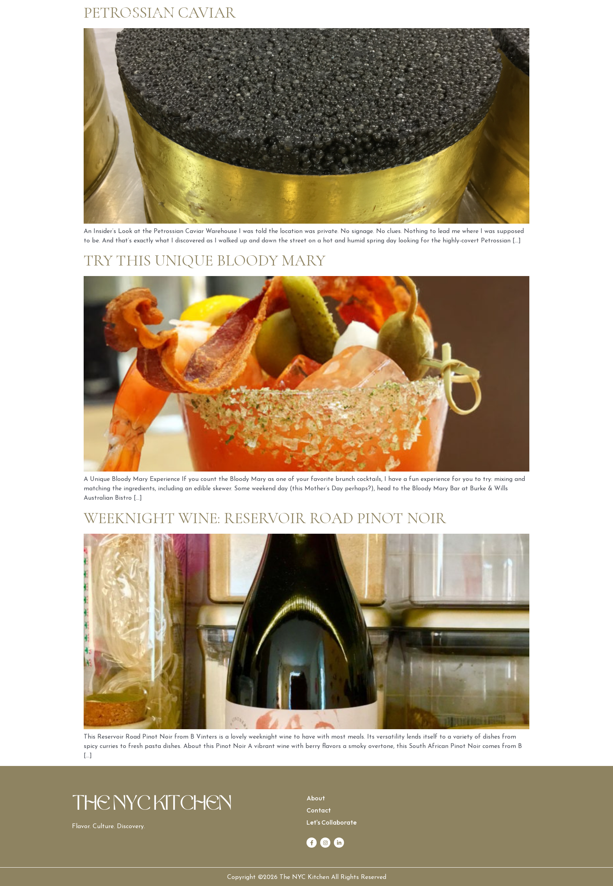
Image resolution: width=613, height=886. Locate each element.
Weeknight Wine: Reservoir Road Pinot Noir (265, 518)
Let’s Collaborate (479, 13)
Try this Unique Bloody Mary (204, 260)
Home (132, 13)
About (166, 13)
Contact (425, 13)
